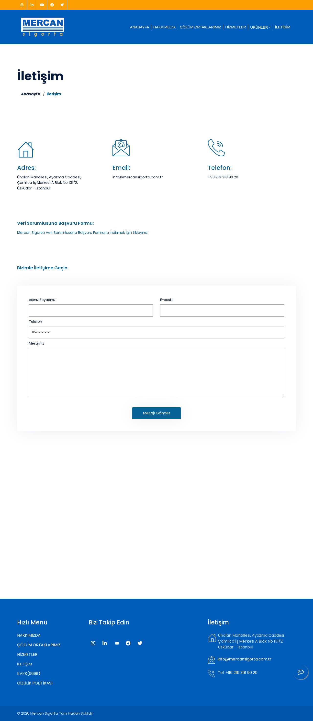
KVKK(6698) (28, 673)
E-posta (167, 299)
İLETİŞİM (282, 27)
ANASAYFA (139, 27)
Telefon (35, 321)
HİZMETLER (235, 27)
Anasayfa (30, 94)
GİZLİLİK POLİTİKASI (34, 683)
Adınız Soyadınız (42, 299)
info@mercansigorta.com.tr (137, 177)
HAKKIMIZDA (164, 27)
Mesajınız (36, 343)
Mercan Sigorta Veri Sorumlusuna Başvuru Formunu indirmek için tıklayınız (82, 232)
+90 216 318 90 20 (223, 177)
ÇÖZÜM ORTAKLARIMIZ (200, 27)
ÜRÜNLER (259, 27)
